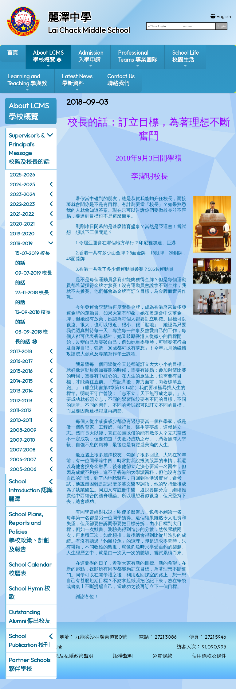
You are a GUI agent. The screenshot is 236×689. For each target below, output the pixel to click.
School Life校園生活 (185, 58)
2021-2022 (22, 214)
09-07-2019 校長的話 (33, 278)
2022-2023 (22, 204)
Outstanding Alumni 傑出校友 (29, 616)
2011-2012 (20, 410)
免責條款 (162, 656)
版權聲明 (123, 656)
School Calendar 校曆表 (30, 569)
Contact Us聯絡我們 (121, 80)
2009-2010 (22, 440)
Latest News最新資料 (77, 82)
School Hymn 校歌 (29, 593)
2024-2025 (22, 184)
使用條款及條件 (209, 656)
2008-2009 (23, 430)
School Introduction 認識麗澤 (31, 490)
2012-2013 (21, 400)
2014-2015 (21, 381)
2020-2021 (22, 224)
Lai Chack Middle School (89, 30)
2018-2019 (21, 243)
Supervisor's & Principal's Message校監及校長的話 (29, 148)
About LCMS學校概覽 (48, 58)
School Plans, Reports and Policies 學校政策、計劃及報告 (29, 531)
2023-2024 (22, 194)
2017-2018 (21, 351)
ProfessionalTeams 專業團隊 (137, 58)
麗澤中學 (69, 17)
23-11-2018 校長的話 (32, 297)
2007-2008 (22, 450)
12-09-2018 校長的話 (32, 317)
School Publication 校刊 (29, 640)
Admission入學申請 (90, 58)
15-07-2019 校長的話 (32, 258)
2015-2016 (21, 371)
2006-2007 (23, 459)
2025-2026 (22, 175)
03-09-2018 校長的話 (31, 337)
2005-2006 (23, 469)
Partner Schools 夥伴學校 (29, 664)
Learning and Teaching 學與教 (27, 82)
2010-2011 (21, 420)
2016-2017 (21, 361)
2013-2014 (21, 391)
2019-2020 (22, 233)
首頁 (12, 52)
